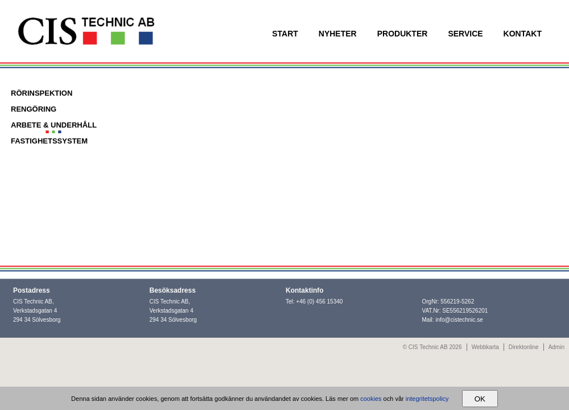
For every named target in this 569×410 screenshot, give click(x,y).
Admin (556, 347)
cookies (370, 398)
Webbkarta (485, 347)
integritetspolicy (427, 398)
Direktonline (524, 347)
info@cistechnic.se (459, 320)
